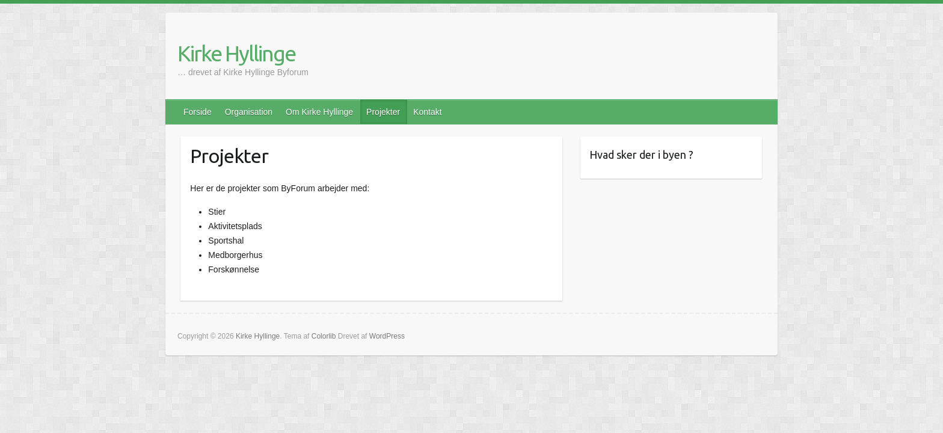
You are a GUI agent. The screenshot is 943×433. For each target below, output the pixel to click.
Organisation (248, 112)
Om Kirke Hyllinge (319, 112)
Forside (197, 112)
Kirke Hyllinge (236, 53)
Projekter (383, 112)
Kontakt (427, 112)
